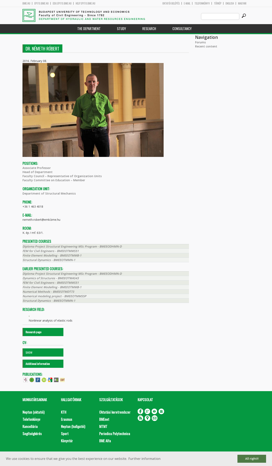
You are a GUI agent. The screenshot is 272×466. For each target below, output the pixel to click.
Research (149, 28)
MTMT (103, 426)
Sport (65, 433)
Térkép (217, 3)
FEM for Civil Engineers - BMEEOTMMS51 (50, 251)
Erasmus (66, 419)
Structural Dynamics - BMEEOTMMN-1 (48, 260)
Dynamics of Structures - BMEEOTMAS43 (50, 278)
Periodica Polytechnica (114, 433)
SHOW (29, 352)
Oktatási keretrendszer (114, 412)
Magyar (242, 3)
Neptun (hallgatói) (73, 426)
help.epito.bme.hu (85, 3)
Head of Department (37, 172)
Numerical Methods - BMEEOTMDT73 (48, 292)
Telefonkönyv (202, 3)
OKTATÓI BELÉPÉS (171, 3)
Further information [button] (144, 458)
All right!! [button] (252, 458)
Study (121, 28)
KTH (63, 412)
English (230, 3)
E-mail (187, 3)
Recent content (206, 46)
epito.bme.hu (41, 3)
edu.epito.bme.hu (62, 3)
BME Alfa (105, 440)
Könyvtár (67, 440)
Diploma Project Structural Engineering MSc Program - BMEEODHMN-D (72, 246)
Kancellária (30, 426)
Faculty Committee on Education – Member (53, 180)
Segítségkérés (32, 433)
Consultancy (182, 28)
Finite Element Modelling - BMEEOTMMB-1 (51, 255)
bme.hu (26, 3)
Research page (33, 332)
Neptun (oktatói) (33, 412)
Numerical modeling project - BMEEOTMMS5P (54, 296)
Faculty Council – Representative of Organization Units (62, 176)
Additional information (38, 363)
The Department (89, 28)
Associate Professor (36, 168)
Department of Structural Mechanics (49, 193)
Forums (200, 42)
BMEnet (104, 419)
